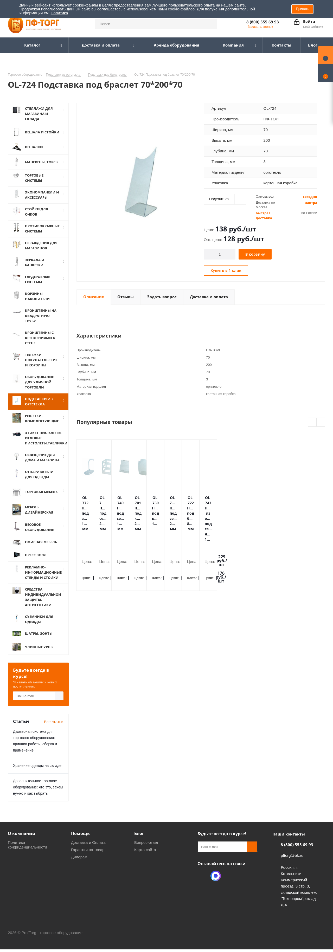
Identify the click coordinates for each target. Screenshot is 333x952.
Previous (312, 422)
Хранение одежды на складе (37, 765)
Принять (302, 9)
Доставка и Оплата (88, 842)
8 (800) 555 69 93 (262, 22)
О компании (21, 833)
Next (321, 422)
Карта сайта (145, 849)
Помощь (80, 833)
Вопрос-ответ (146, 842)
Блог (139, 833)
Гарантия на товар (87, 849)
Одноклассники (202, 876)
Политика (59, 13)
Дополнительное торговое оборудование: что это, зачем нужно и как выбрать (38, 787)
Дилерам (79, 857)
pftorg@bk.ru (292, 855)
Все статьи (53, 722)
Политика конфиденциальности (27, 844)
